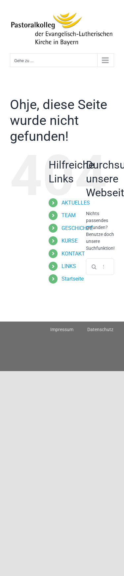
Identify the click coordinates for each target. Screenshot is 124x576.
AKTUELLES (76, 203)
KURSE (70, 241)
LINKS (69, 266)
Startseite (73, 279)
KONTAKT (73, 253)
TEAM (69, 215)
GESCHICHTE (77, 228)
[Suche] (94, 266)
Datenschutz (100, 329)
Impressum (61, 329)
